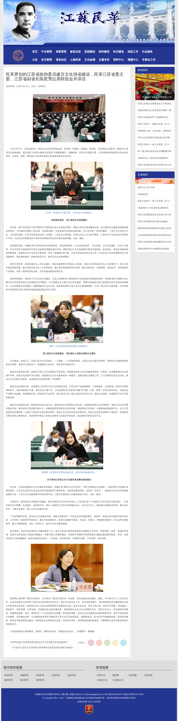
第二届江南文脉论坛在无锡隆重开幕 (154, 151)
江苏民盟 (132, 675)
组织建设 (104, 51)
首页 (35, 51)
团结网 (116, 675)
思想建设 (89, 51)
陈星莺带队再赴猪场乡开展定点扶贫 (154, 228)
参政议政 (75, 51)
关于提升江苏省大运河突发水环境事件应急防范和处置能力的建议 (44, 647)
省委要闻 (61, 51)
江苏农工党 (102, 680)
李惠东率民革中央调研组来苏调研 (153, 249)
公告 (35, 59)
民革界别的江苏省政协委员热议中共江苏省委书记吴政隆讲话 (38, 642)
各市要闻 (46, 59)
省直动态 (61, 59)
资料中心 (118, 59)
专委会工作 (148, 59)
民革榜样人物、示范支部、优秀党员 (154, 131)
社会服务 (147, 51)
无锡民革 (24, 675)
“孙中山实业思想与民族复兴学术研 (154, 137)
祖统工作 (133, 51)
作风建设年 (143, 194)
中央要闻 (46, 51)
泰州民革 (40, 680)
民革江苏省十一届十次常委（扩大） (154, 144)
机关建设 (118, 51)
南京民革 (9, 675)
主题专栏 (104, 59)
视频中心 (133, 59)
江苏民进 (148, 675)
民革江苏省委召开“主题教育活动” (153, 117)
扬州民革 (9, 680)
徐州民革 (40, 675)
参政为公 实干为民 (146, 187)
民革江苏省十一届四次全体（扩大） (154, 124)
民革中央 (101, 675)
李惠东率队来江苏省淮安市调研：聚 (154, 110)
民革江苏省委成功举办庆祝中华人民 (154, 165)
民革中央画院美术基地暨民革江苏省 (154, 242)
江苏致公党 (118, 680)
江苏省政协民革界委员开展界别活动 (154, 235)
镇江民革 (24, 680)
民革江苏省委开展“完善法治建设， (154, 221)
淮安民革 (71, 675)
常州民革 (56, 675)
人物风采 (75, 59)
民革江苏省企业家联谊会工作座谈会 (154, 103)
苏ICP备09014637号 (114, 694)
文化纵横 (89, 59)
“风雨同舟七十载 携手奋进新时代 (153, 158)
